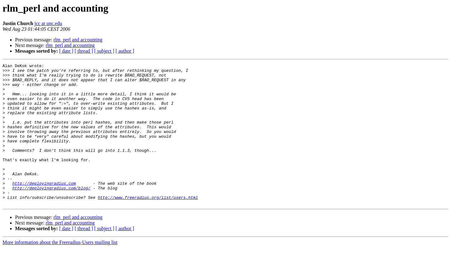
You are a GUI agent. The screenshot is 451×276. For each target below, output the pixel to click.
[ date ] (66, 51)
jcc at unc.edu (48, 23)
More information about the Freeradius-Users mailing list (60, 270)
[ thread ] (84, 51)
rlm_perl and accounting (78, 39)
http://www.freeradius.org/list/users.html (148, 224)
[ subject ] (104, 51)
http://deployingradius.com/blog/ (51, 213)
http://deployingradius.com (44, 207)
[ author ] (125, 51)
